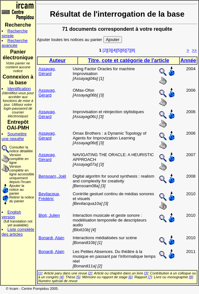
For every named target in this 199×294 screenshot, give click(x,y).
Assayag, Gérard (47, 71)
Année (188, 60)
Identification (19, 88)
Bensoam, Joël (52, 176)
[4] (114, 50)
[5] (119, 50)
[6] (123, 50)
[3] (109, 50)
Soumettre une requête (14, 136)
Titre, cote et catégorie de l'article (128, 60)
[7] (128, 50)
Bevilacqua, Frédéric (49, 196)
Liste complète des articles (18, 232)
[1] (40, 273)
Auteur (57, 60)
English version (11, 214)
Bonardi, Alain (51, 237)
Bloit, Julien (49, 215)
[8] (132, 50)
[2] (105, 50)
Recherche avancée (15, 43)
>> (194, 50)
